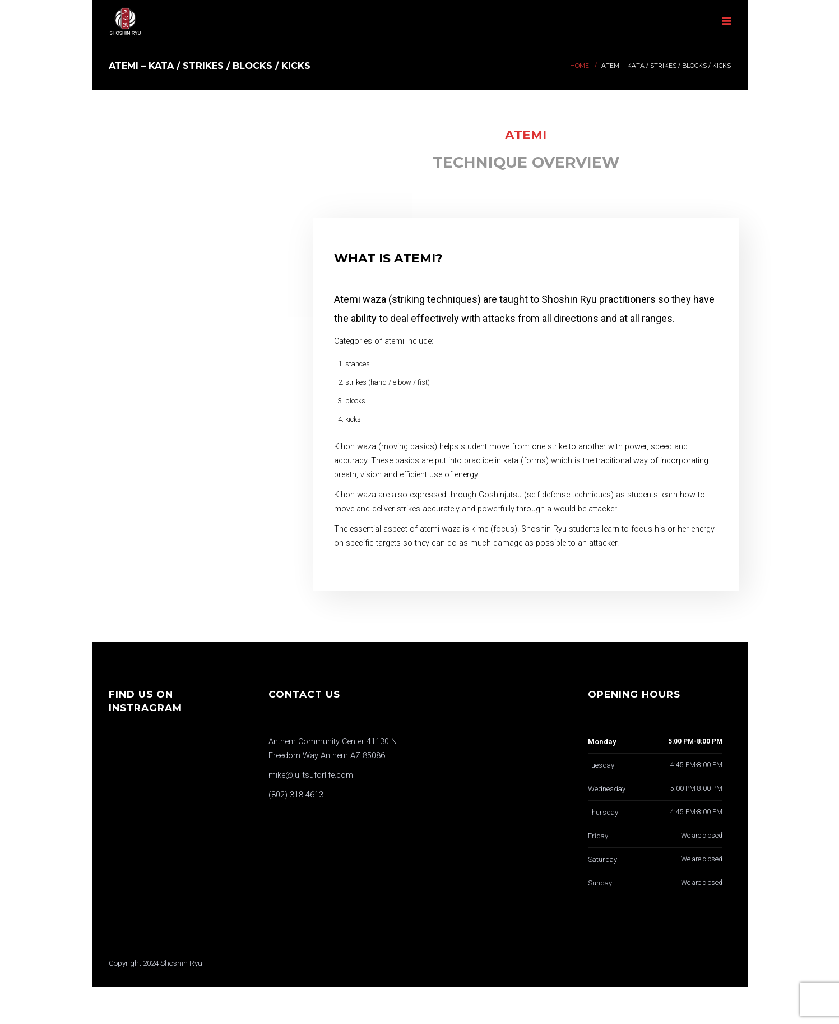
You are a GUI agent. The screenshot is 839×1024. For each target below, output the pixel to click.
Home (579, 66)
